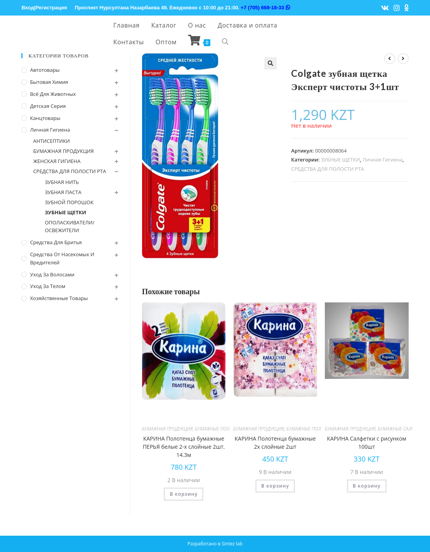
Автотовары (44, 69)
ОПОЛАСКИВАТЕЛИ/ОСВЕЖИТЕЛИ (69, 226)
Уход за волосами (52, 274)
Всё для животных (53, 93)
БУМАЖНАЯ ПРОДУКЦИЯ (167, 428)
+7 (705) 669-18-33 (265, 7)
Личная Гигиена (382, 159)
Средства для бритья (55, 242)
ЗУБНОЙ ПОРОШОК (69, 202)
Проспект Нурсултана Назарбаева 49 (121, 7)
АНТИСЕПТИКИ (51, 140)
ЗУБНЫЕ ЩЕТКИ (340, 159)
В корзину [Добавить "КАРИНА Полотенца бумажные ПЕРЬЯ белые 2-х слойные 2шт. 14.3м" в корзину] (184, 494)
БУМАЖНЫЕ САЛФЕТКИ (401, 428)
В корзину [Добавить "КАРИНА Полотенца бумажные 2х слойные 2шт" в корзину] (275, 486)
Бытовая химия (49, 81)
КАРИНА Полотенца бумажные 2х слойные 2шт (275, 442)
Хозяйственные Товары (59, 298)
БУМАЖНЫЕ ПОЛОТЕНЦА (221, 428)
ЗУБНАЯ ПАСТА (63, 192)
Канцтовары (45, 118)
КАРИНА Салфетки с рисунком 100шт (366, 442)
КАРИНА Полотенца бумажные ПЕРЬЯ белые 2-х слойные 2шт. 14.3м (184, 446)
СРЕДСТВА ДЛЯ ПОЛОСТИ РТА (327, 168)
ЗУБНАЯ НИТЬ (62, 182)
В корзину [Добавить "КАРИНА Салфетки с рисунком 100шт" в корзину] (367, 486)
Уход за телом (47, 286)
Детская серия (48, 105)
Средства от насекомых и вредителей (62, 258)
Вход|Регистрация (44, 7)
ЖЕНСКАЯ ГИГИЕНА (56, 161)
